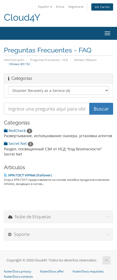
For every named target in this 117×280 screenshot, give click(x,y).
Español (45, 7)
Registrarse (76, 7)
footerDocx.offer (52, 271)
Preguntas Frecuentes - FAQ (49, 60)
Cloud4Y (22, 17)
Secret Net (18, 143)
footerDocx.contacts (18, 276)
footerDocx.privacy (17, 271)
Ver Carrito (102, 7)
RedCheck (18, 130)
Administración (14, 60)
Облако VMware (85, 60)
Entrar (60, 7)
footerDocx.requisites (88, 271)
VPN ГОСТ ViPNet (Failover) (28, 175)
